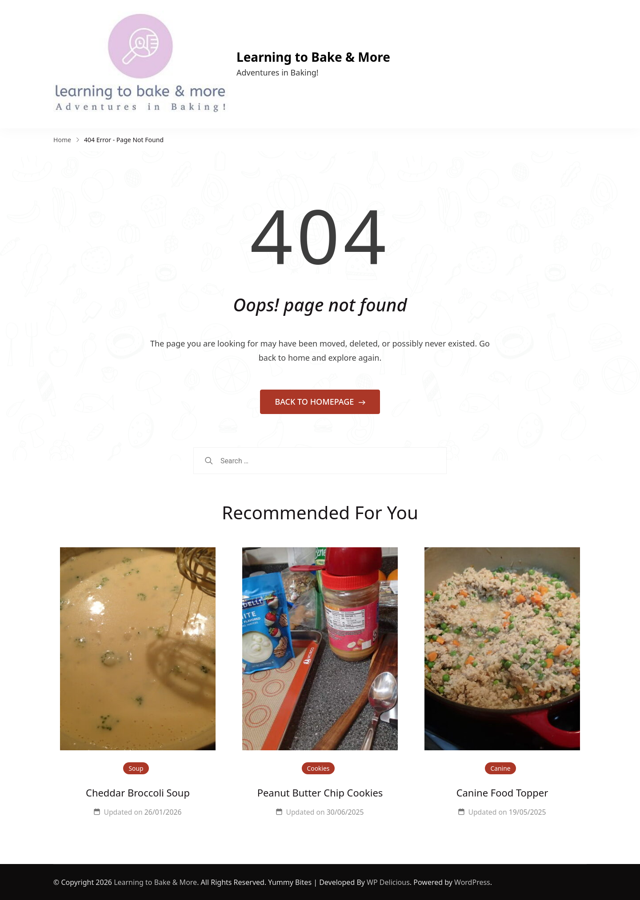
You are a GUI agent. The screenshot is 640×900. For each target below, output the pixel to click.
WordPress (472, 882)
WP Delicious (388, 882)
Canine (500, 768)
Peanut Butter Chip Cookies (320, 792)
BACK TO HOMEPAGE (315, 401)
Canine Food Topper (502, 792)
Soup (135, 768)
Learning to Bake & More (313, 56)
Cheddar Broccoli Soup (138, 792)
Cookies (318, 768)
